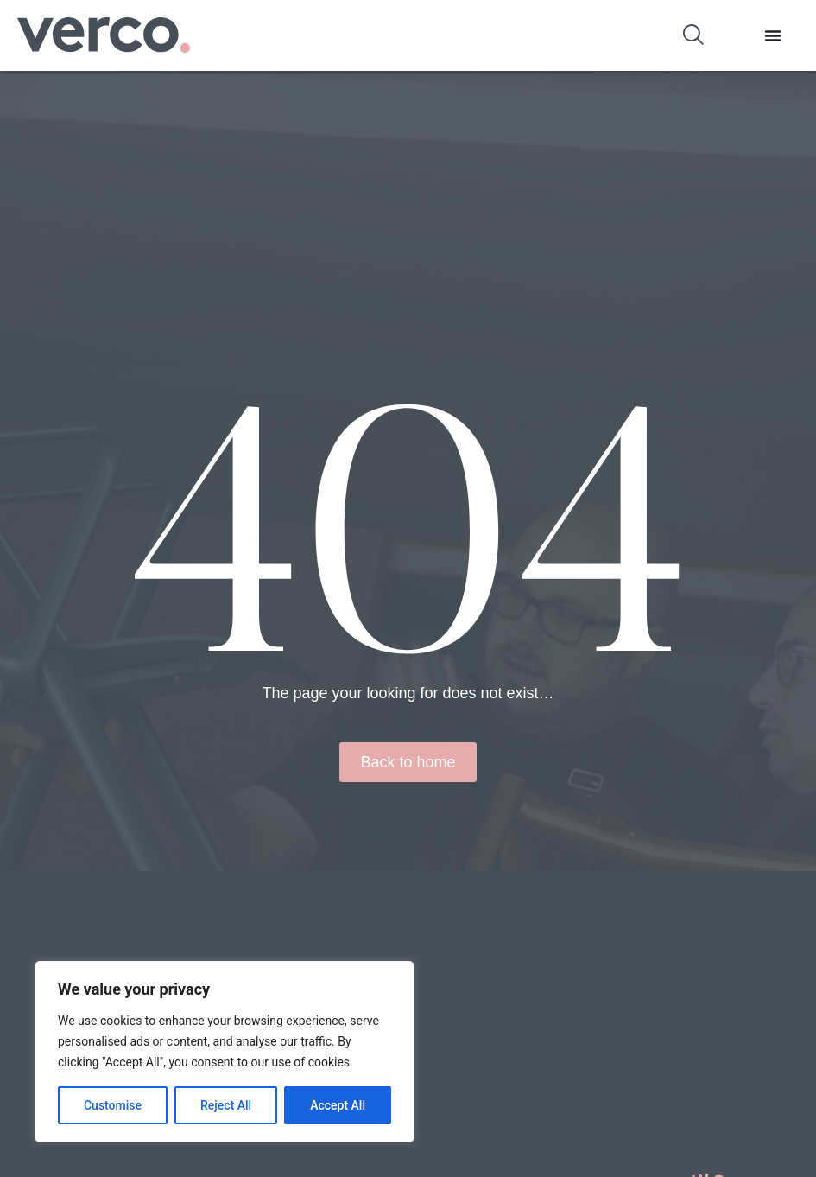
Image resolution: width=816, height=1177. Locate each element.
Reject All (225, 1105)
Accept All (337, 1105)
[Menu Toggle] (772, 35)
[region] (224, 1051)
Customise (113, 1105)
